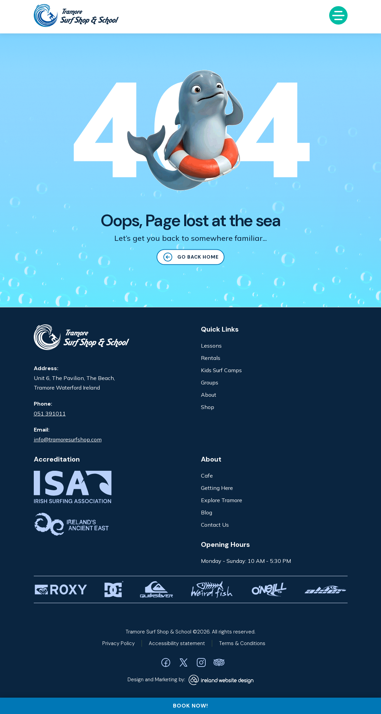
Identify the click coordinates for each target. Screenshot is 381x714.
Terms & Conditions (242, 643)
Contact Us (215, 524)
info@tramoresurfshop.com (68, 439)
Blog (206, 512)
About (208, 394)
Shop (207, 407)
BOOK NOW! (190, 705)
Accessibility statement (177, 643)
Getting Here (217, 487)
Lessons (211, 345)
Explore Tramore (221, 500)
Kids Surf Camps (221, 370)
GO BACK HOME (190, 258)
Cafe (207, 475)
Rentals (210, 357)
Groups (209, 382)
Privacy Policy (118, 643)
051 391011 (50, 413)
